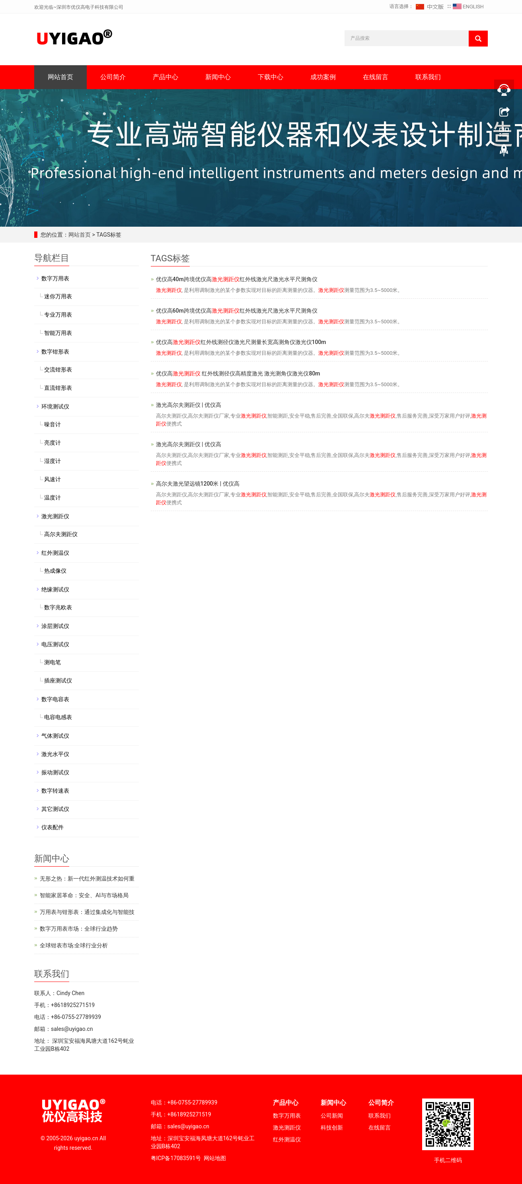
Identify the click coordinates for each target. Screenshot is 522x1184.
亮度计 (52, 442)
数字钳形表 (55, 351)
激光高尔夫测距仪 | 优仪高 (188, 405)
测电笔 (52, 662)
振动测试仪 (55, 772)
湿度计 (52, 461)
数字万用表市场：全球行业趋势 (79, 928)
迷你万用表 (58, 296)
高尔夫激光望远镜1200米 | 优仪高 (198, 483)
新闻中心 (218, 77)
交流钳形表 (58, 369)
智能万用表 (58, 333)
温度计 (52, 497)
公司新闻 (332, 1115)
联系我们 (428, 77)
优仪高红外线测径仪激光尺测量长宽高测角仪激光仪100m (241, 342)
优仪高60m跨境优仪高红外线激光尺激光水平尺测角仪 (236, 310)
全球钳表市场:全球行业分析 (74, 945)
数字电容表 (55, 699)
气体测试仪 (55, 736)
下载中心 (270, 77)
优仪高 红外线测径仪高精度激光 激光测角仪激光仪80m (238, 373)
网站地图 (215, 1158)
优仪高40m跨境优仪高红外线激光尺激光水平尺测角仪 (236, 279)
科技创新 (332, 1127)
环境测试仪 (55, 406)
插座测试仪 (58, 680)
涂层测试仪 (55, 626)
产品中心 (165, 77)
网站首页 (60, 77)
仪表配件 (52, 827)
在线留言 (375, 77)
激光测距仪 (55, 516)
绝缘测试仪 (55, 589)
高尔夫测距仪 (61, 534)
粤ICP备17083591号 (176, 1158)
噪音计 (52, 424)
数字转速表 (55, 790)
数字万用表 (55, 278)
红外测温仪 (55, 553)
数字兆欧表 (58, 607)
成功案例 (323, 77)
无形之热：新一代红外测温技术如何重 (87, 878)
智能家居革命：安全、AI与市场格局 (84, 895)
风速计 (52, 479)
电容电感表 (58, 717)
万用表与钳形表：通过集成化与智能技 (87, 912)
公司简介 (113, 77)
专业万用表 (58, 314)
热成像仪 (55, 571)
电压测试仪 (55, 644)
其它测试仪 (55, 809)
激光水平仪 (55, 754)
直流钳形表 (58, 388)
